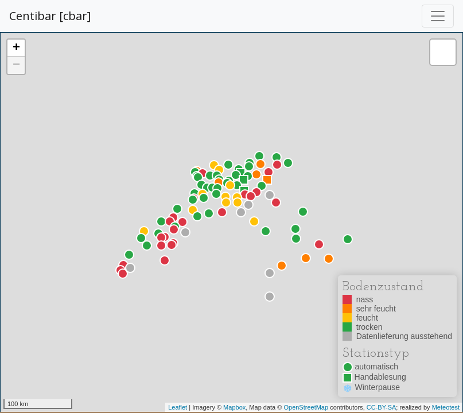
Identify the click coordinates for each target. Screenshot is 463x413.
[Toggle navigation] (438, 16)
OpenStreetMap (305, 407)
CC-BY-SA (381, 407)
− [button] (16, 65)
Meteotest (446, 407)
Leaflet (177, 407)
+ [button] (16, 48)
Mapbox (234, 407)
